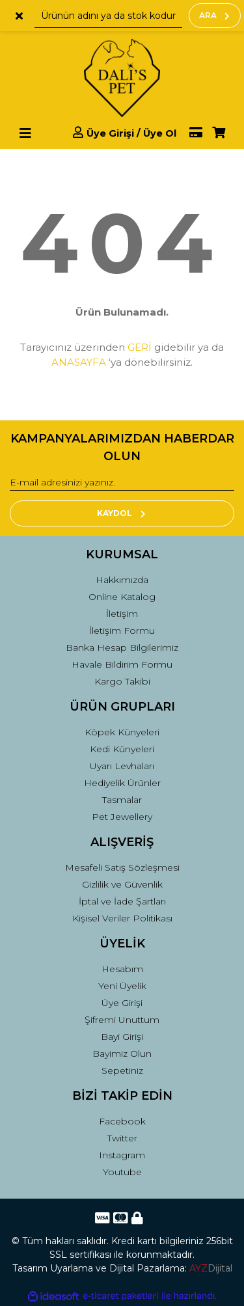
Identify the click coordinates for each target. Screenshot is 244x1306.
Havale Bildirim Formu (122, 664)
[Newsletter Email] (122, 483)
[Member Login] (124, 133)
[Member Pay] (189, 133)
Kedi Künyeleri (122, 749)
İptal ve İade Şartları (122, 901)
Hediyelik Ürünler (122, 783)
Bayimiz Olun (122, 1053)
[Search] (108, 15)
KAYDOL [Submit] (122, 513)
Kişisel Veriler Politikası (122, 918)
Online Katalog (122, 597)
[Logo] (121, 78)
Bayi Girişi (122, 1036)
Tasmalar (122, 800)
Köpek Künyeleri (122, 732)
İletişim (122, 613)
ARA (214, 15)
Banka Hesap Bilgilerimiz (122, 647)
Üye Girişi (122, 1003)
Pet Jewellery (122, 817)
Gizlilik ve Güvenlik (122, 884)
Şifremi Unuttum (122, 1020)
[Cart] (218, 133)
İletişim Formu (122, 630)
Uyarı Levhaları (122, 766)
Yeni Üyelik (122, 986)
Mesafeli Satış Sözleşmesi (122, 867)
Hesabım (122, 969)
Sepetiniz (122, 1070)
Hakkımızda (122, 580)
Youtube (122, 1172)
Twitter (122, 1138)
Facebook (122, 1121)
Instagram (122, 1155)
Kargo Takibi (122, 681)
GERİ (140, 347)
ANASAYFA (78, 362)
